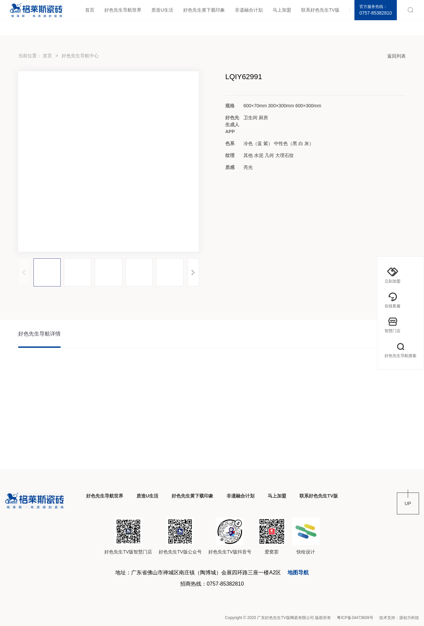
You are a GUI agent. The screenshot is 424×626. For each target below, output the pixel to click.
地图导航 (298, 572)
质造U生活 (162, 10)
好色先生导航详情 (39, 334)
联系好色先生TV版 (320, 10)
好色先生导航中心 (80, 55)
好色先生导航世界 (122, 10)
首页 (89, 10)
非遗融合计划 (249, 10)
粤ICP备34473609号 (355, 617)
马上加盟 (282, 10)
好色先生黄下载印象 (204, 10)
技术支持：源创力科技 (399, 617)
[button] (193, 272)
